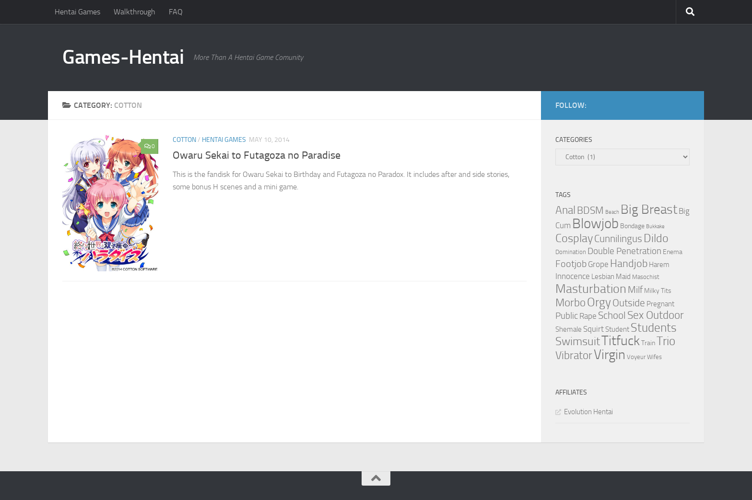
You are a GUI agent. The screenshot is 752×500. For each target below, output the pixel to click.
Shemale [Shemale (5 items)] (568, 329)
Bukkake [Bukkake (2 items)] (655, 226)
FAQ (176, 11)
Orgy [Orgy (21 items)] (599, 302)
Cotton (184, 140)
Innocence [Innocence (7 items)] (572, 276)
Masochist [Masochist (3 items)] (645, 276)
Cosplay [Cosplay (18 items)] (574, 238)
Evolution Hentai (588, 411)
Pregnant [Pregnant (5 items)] (660, 304)
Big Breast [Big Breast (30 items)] (649, 209)
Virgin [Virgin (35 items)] (609, 354)
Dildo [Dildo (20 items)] (656, 238)
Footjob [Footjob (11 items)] (571, 263)
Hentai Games (77, 11)
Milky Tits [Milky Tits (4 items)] (657, 291)
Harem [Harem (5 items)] (659, 264)
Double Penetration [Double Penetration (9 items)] (624, 250)
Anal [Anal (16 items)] (565, 210)
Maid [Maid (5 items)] (623, 276)
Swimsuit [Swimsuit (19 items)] (577, 341)
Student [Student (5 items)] (617, 329)
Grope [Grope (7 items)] (598, 264)
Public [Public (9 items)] (566, 315)
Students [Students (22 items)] (654, 328)
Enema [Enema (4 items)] (672, 252)
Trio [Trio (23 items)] (666, 341)
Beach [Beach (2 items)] (612, 212)
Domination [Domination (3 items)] (570, 252)
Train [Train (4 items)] (648, 343)
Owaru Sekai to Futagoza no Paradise (257, 155)
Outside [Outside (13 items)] (628, 303)
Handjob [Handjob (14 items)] (628, 263)
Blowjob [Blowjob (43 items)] (595, 223)
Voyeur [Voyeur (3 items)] (636, 356)
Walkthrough (134, 11)
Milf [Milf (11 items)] (635, 289)
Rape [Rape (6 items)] (588, 316)
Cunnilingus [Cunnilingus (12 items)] (618, 238)
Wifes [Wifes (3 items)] (654, 356)
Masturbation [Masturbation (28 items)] (590, 288)
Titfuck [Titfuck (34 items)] (620, 341)
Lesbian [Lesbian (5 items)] (602, 276)
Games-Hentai (123, 57)
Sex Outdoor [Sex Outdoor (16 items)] (655, 315)
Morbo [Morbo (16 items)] (570, 302)
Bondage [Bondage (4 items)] (632, 226)
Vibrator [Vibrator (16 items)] (573, 355)
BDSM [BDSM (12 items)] (590, 210)
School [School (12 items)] (612, 315)
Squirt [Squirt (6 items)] (593, 329)
